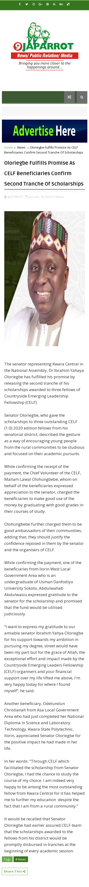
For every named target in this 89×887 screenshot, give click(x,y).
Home (8, 147)
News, (60, 197)
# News (20, 859)
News (21, 147)
